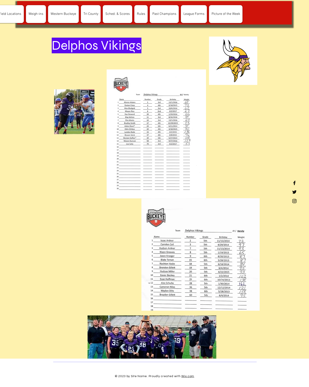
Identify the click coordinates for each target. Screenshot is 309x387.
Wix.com (187, 376)
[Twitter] (294, 192)
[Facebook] (294, 183)
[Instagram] (294, 201)
